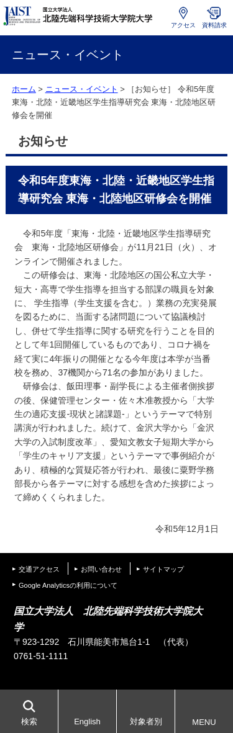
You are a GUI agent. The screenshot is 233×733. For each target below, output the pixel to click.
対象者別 (146, 721)
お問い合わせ (101, 569)
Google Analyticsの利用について (68, 585)
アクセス (183, 25)
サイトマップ (163, 569)
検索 (29, 721)
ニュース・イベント (81, 89)
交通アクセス (39, 569)
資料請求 (214, 25)
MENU (204, 722)
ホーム (24, 89)
